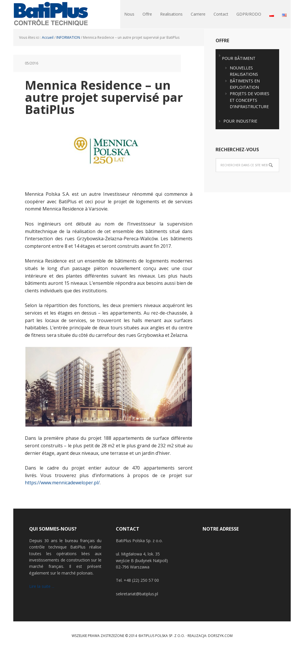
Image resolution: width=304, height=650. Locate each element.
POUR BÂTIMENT (238, 58)
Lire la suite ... (41, 586)
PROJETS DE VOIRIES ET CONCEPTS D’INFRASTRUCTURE (249, 100)
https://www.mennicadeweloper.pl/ (62, 482)
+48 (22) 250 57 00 (141, 580)
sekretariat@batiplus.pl (137, 594)
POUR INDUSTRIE (240, 121)
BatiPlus (50, 14)
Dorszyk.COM (220, 635)
